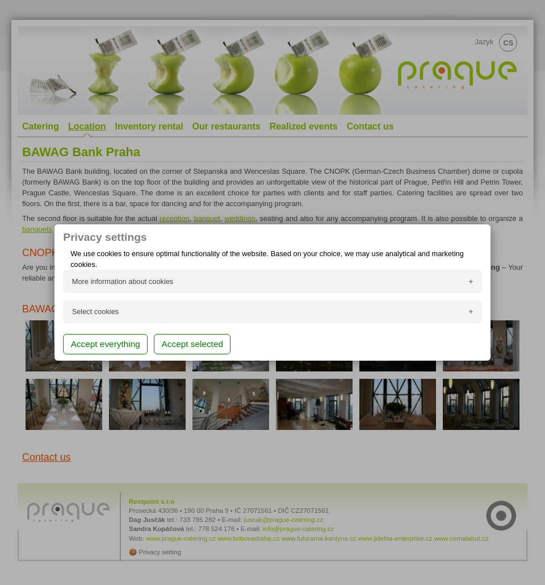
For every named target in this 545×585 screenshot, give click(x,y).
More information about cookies (123, 281)
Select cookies (95, 311)
